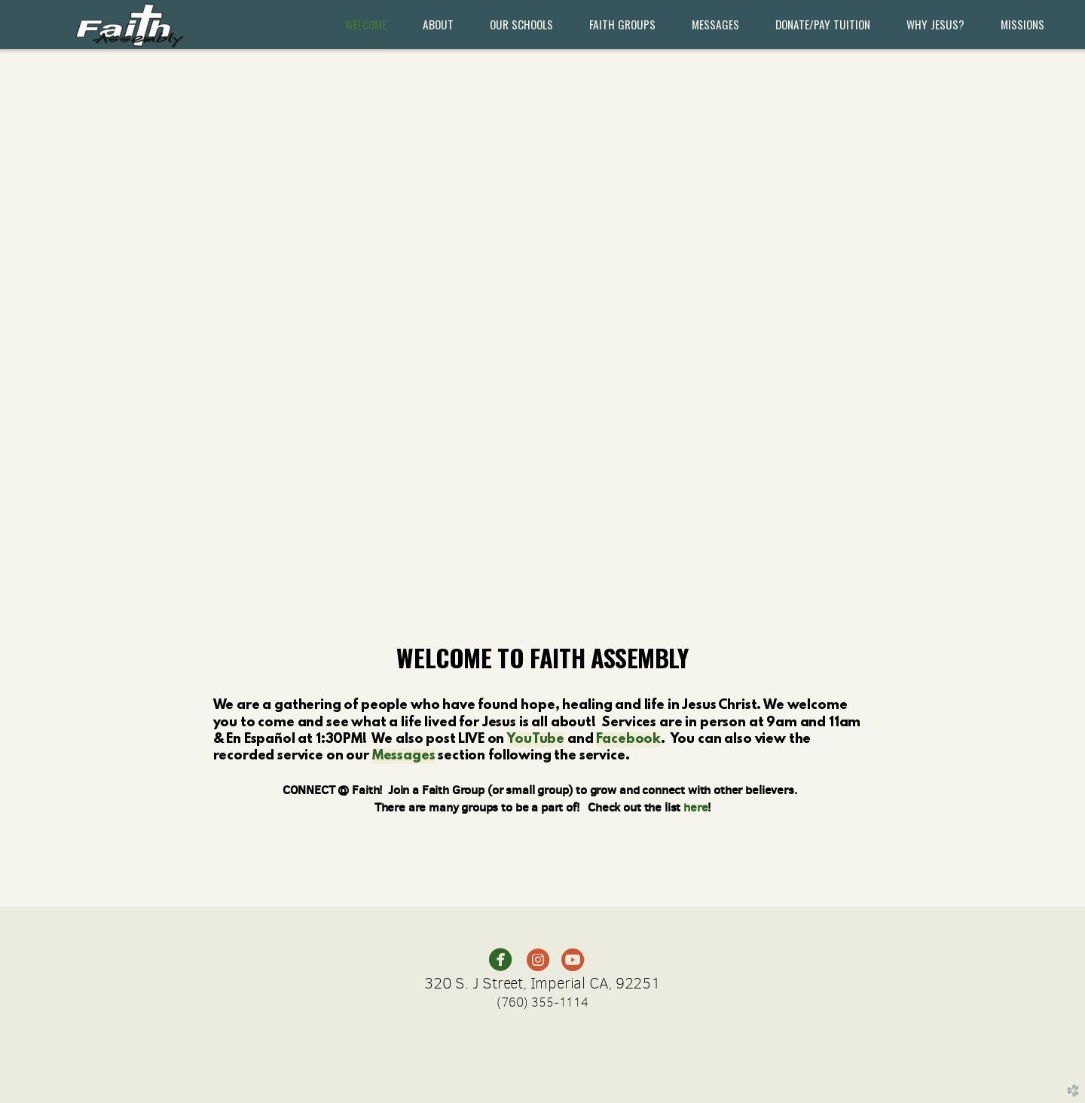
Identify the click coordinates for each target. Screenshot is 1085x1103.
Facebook (628, 739)
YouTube (535, 739)
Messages (404, 756)
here (695, 807)
